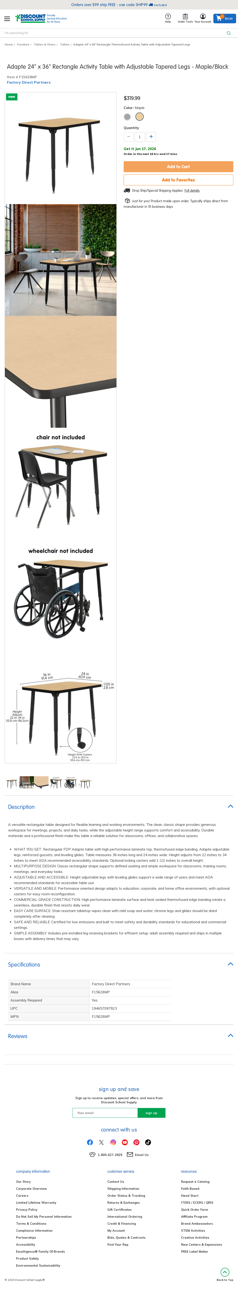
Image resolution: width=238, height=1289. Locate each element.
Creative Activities (195, 1237)
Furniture (23, 44)
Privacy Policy (26, 1209)
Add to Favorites (178, 180)
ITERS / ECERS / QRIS (197, 1202)
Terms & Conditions (31, 1223)
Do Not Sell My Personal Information (44, 1216)
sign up (151, 1113)
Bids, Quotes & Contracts (126, 1237)
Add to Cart (178, 166)
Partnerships (26, 1237)
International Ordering (124, 1216)
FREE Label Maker (194, 1251)
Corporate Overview (31, 1188)
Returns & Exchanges (123, 1202)
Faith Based (190, 1188)
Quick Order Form (194, 1209)
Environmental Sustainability (38, 1265)
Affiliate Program (194, 1216)
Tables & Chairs (45, 44)
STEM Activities (193, 1230)
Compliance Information (34, 1230)
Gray (127, 116)
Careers (22, 1195)
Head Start (189, 1195)
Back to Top (225, 1275)
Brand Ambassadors (197, 1223)
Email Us (142, 1155)
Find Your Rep (117, 1244)
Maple (139, 116)
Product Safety (27, 1258)
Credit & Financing (121, 1223)
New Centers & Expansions (201, 1244)
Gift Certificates (119, 1209)
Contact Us (115, 1181)
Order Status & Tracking (126, 1195)
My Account (116, 1230)
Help (168, 18)
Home (9, 44)
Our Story (23, 1181)
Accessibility (25, 1244)
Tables (64, 44)
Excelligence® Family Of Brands (40, 1251)
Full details (192, 190)
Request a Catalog (195, 1181)
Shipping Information (123, 1188)
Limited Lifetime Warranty (36, 1202)
